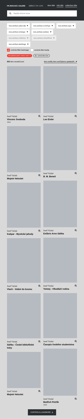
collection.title (71, 5)
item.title (51, 5)
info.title (60, 5)
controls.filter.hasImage (20, 50)
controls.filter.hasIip (41, 50)
